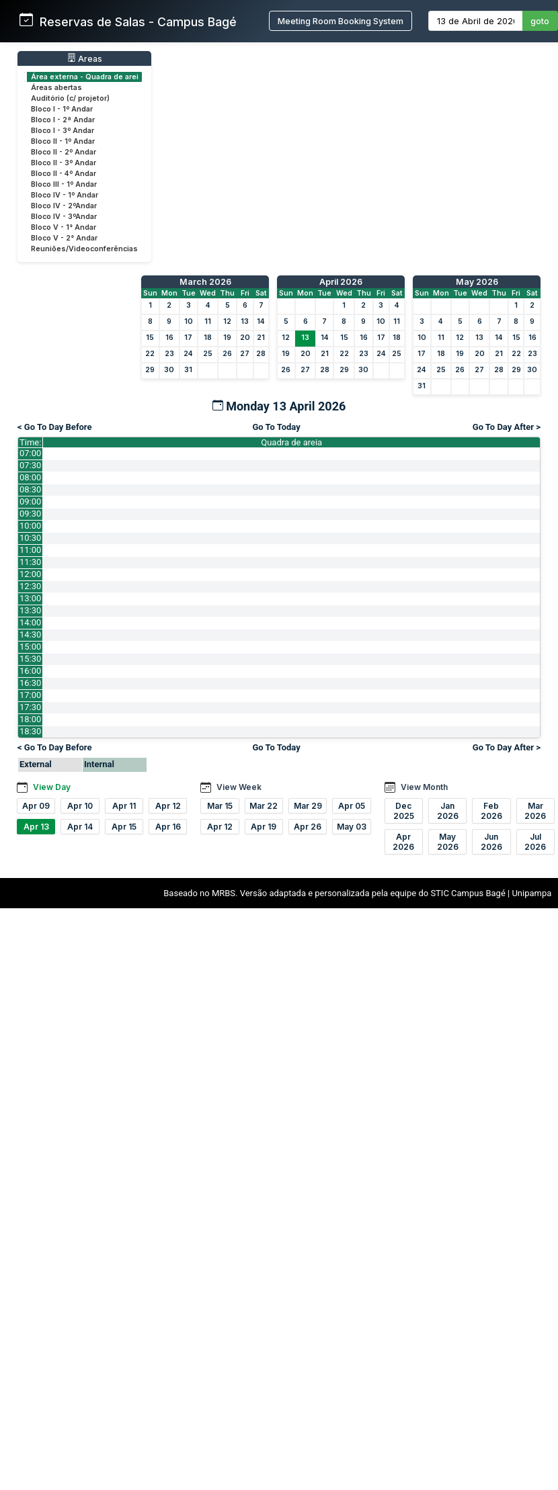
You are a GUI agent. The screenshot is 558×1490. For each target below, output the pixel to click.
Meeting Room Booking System (340, 21)
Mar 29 (308, 806)
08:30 (30, 489)
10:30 (30, 538)
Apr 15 (124, 827)
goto (539, 21)
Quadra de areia (291, 442)
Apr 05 (351, 806)
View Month (424, 787)
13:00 (30, 598)
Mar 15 (220, 806)
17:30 (30, 707)
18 (208, 337)
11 (207, 321)
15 (150, 337)
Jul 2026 (535, 842)
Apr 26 (307, 827)
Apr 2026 (403, 842)
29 (150, 369)
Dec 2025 (403, 811)
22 (150, 353)
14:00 (30, 622)
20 (245, 337)
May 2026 (477, 282)
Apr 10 (80, 806)
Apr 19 (263, 827)
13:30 (30, 610)
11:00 (30, 550)
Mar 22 (263, 806)
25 (207, 353)
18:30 (30, 731)
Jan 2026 (448, 811)
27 (244, 353)
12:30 (30, 586)
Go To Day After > (507, 427)
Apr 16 (168, 827)
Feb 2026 (491, 811)
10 (188, 321)
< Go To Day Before (54, 427)
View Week (239, 787)
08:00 (30, 477)
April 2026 (340, 282)
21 (261, 337)
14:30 (30, 634)
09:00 (30, 501)
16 (169, 337)
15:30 (30, 659)
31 (188, 369)
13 (245, 321)
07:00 (30, 453)
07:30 (30, 465)
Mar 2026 (535, 811)
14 (261, 321)
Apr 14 (80, 827)
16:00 (30, 671)
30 (169, 369)
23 (169, 353)
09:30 (30, 514)
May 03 (351, 827)
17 (188, 337)
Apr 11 (124, 806)
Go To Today (276, 427)
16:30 (30, 683)
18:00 (30, 719)
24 (188, 353)
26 (227, 353)
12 (227, 321)
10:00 (30, 526)
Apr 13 (36, 827)
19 (227, 337)
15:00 (30, 647)
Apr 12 (168, 806)
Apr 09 (36, 806)
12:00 (30, 574)
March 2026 (205, 282)
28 (261, 353)
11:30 (30, 562)
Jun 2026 (491, 842)
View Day (52, 787)
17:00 (30, 695)
